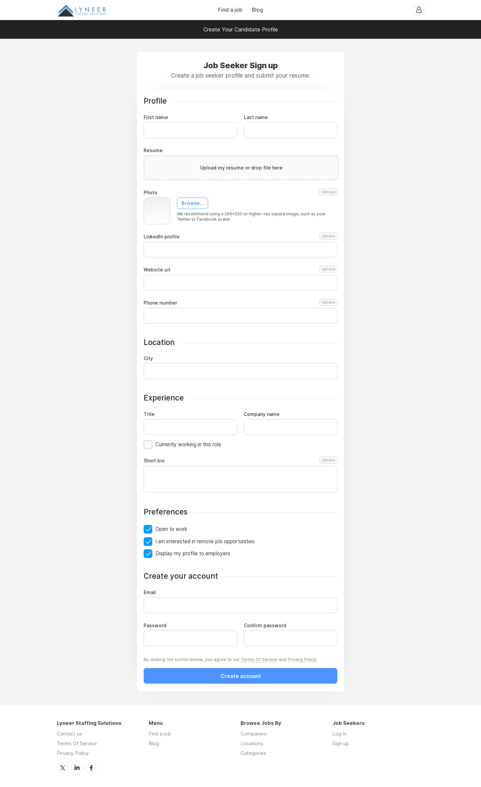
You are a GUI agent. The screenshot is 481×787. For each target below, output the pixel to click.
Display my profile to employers (192, 553)
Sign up (340, 743)
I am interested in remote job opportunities (205, 541)
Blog (257, 10)
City (148, 358)
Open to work (171, 529)
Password (155, 625)
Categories (253, 753)
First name (156, 117)
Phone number (240, 303)
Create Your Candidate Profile (240, 29)
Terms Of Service (259, 659)
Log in (339, 733)
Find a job (230, 10)
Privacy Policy (302, 659)
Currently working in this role (188, 444)
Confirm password (265, 625)
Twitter (62, 768)
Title (149, 414)
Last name (256, 117)
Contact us (69, 733)
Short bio (240, 460)
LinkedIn (77, 768)
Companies (253, 733)
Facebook (91, 768)
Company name (262, 414)
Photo (240, 192)
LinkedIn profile (240, 236)
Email (150, 592)
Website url (240, 269)
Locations (251, 743)
